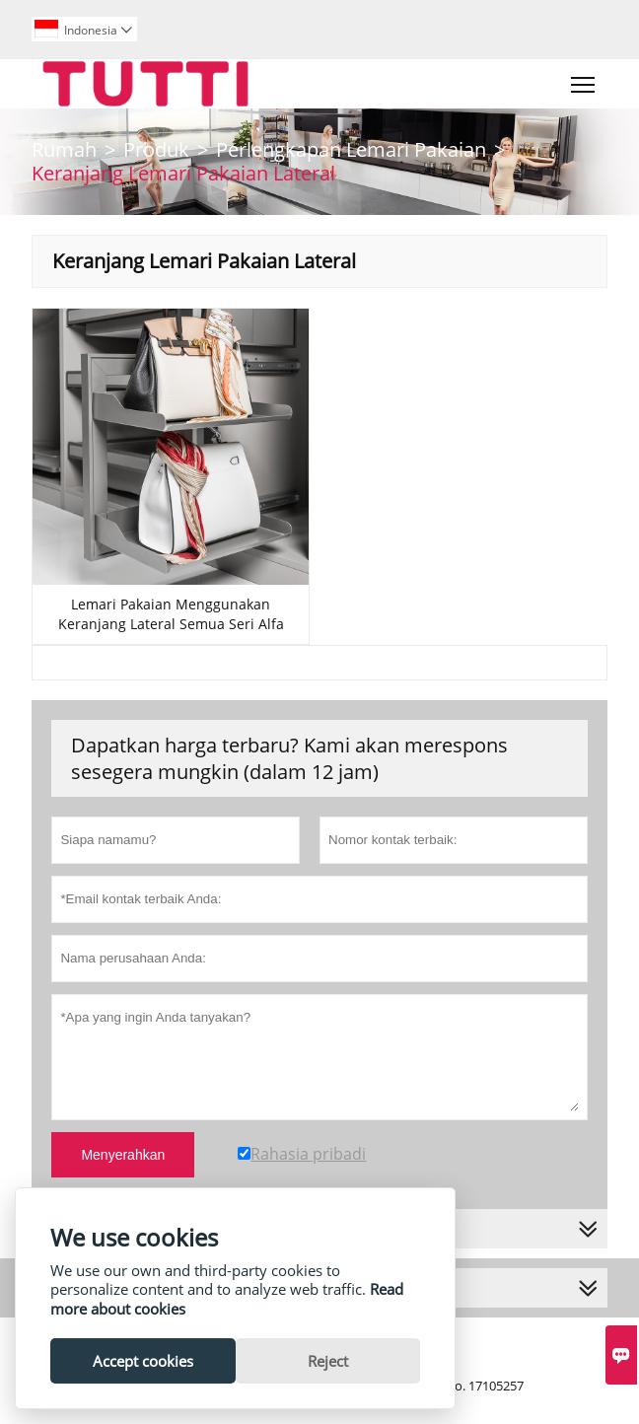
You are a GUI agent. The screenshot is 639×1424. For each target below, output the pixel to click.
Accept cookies (143, 1361)
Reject (328, 1361)
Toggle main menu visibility (584, 80)
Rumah (64, 149)
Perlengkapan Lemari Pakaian (351, 149)
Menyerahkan (123, 1155)
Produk (156, 149)
